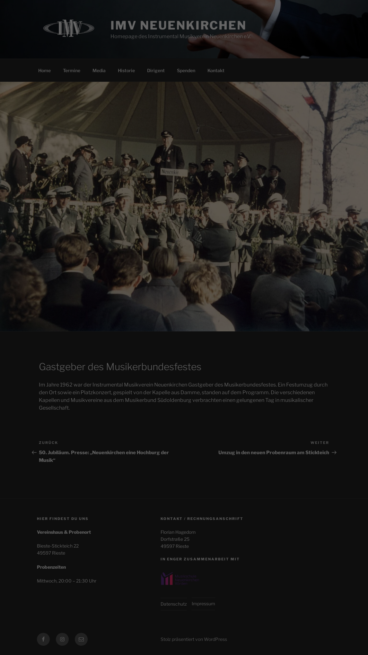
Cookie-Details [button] (155, 163)
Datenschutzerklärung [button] (187, 163)
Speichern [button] (184, 141)
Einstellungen (126, 85)
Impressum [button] (217, 163)
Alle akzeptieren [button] (184, 122)
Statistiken (175, 100)
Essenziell (123, 100)
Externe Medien (234, 100)
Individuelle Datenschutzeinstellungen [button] (184, 155)
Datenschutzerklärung (166, 78)
